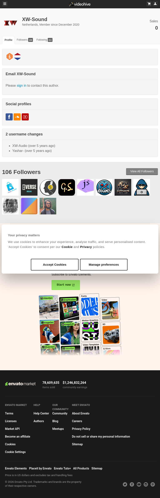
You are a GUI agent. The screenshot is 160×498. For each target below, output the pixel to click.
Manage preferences (104, 264)
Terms (9, 413)
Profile (8, 40)
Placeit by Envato (40, 468)
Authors (39, 421)
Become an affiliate (17, 436)
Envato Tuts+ (62, 468)
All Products (81, 468)
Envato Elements (16, 468)
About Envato (80, 413)
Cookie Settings (15, 452)
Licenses (11, 421)
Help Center (41, 413)
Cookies (10, 444)
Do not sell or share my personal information (101, 436)
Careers (77, 421)
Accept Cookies (54, 264)
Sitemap (77, 444)
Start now (64, 284)
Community (59, 413)
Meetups (58, 428)
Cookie (67, 247)
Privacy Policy (81, 428)
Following (44, 40)
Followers (25, 40)
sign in (21, 85)
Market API (12, 428)
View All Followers (142, 171)
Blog (55, 421)
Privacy (86, 247)
